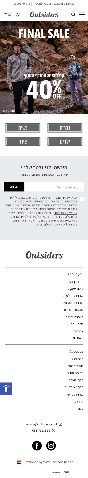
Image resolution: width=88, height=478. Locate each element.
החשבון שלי (76, 282)
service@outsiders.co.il (51, 224)
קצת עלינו (77, 359)
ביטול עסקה (75, 289)
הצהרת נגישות (74, 317)
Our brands (75, 366)
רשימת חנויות (75, 373)
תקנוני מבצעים (74, 387)
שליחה (14, 186)
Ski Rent (78, 338)
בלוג (80, 408)
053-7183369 (44, 430)
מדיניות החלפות (73, 296)
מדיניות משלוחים (72, 303)
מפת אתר (77, 324)
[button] (6, 388)
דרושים (79, 401)
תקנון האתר (76, 380)
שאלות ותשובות (73, 310)
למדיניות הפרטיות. (65, 213)
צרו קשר (78, 331)
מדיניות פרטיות (74, 394)
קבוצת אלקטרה (51, 205)
